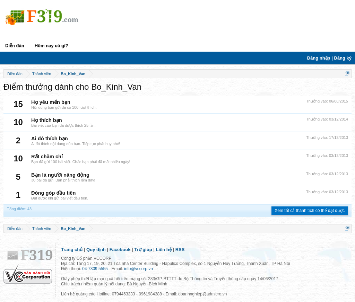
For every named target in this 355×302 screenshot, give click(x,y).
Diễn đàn (14, 45)
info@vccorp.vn (138, 268)
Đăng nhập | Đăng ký (329, 58)
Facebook (120, 249)
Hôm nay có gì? (51, 45)
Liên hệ (164, 249)
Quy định (96, 249)
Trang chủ (72, 249)
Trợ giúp (143, 249)
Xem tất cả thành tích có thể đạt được (310, 210)
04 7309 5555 (94, 268)
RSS (180, 249)
